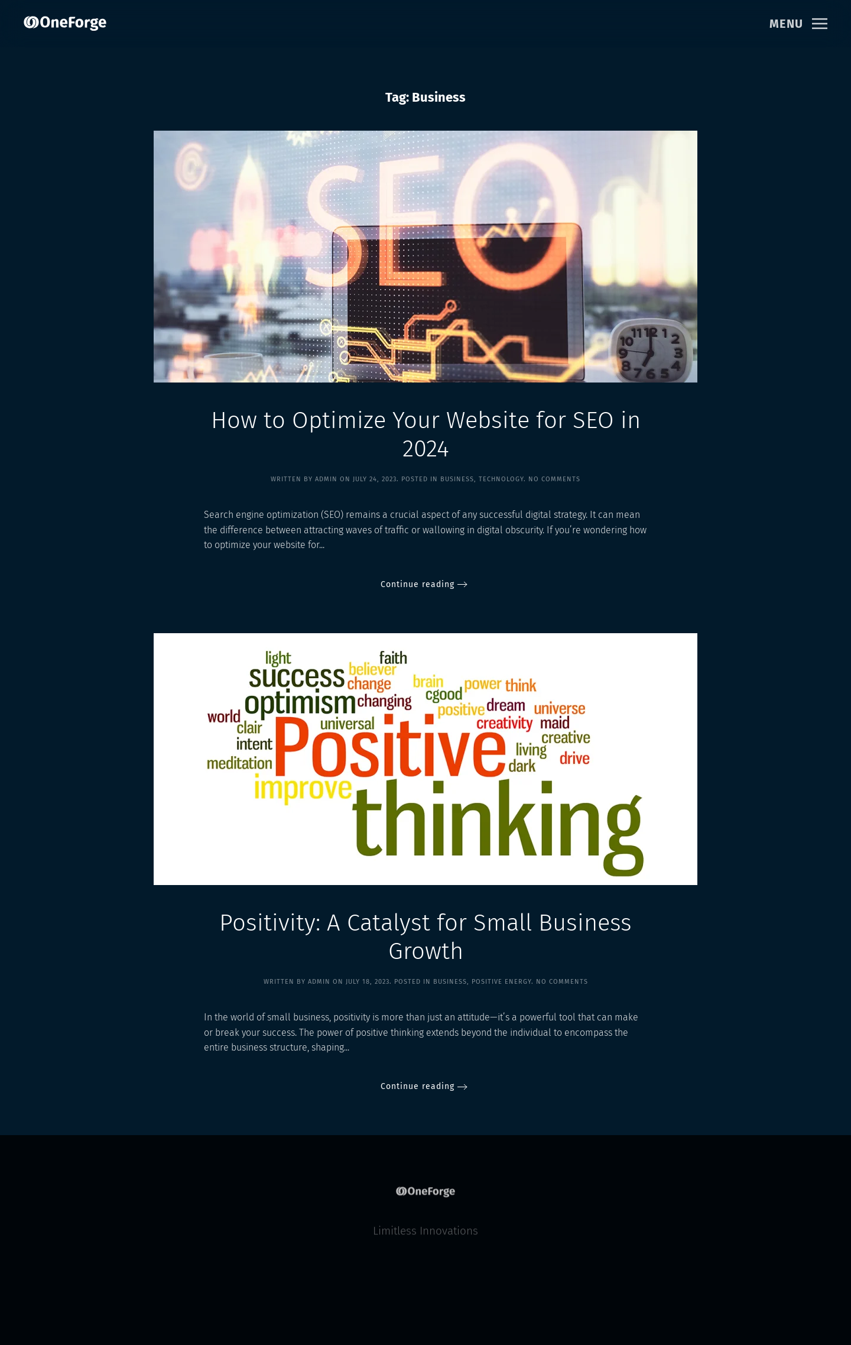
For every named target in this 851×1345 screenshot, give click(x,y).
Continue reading (417, 584)
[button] (798, 23)
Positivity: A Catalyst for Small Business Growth (425, 937)
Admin (326, 479)
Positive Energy (501, 982)
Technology (501, 479)
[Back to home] (65, 23)
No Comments (554, 479)
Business (457, 479)
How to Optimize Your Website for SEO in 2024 (426, 434)
